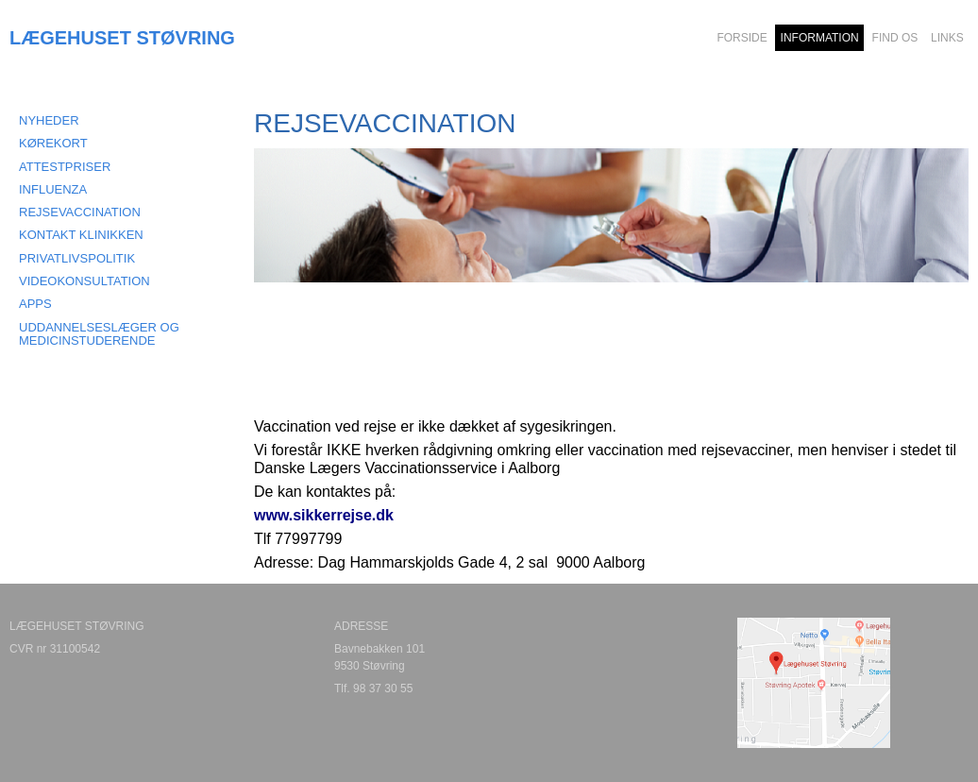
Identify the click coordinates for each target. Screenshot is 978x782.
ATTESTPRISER (64, 167)
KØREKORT (53, 143)
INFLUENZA (53, 189)
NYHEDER (49, 120)
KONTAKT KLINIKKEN (81, 235)
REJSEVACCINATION (80, 212)
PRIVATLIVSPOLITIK (77, 258)
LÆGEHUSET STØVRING (122, 37)
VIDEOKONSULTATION (84, 281)
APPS (35, 304)
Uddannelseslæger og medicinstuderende (99, 334)
